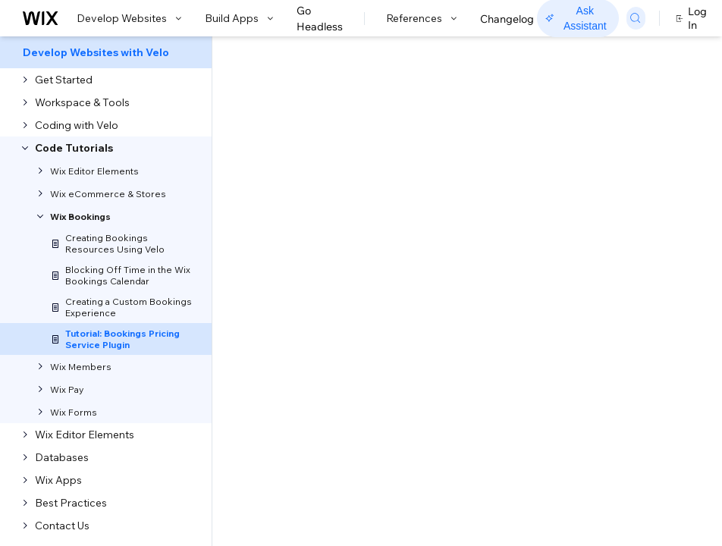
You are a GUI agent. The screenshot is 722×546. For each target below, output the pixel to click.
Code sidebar (153, 420)
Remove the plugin (593, 275)
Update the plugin (592, 252)
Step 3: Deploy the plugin (609, 230)
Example (569, 298)
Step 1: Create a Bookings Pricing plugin (610, 163)
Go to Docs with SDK (546, 54)
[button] (93, 211)
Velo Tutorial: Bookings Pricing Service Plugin (262, 141)
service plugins (343, 420)
